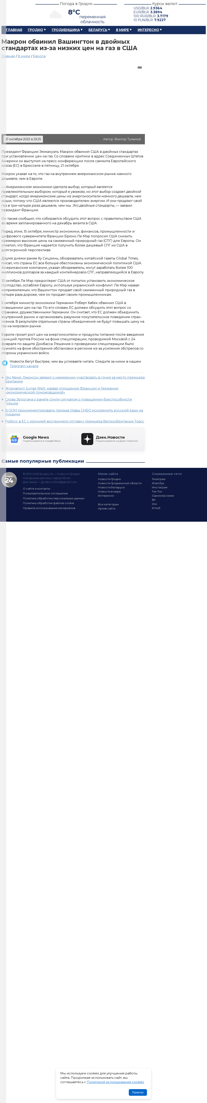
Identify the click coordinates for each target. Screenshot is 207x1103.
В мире (122, 30)
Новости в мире (109, 491)
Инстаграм (159, 487)
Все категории (108, 504)
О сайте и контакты (36, 488)
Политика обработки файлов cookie (48, 503)
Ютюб (156, 508)
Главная (14, 30)
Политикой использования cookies (115, 1082)
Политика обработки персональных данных (53, 498)
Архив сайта (106, 508)
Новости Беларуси (111, 487)
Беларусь (98, 30)
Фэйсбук (158, 483)
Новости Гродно (109, 479)
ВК (154, 499)
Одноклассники (163, 495)
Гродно (35, 30)
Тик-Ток (157, 491)
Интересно (148, 30)
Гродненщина (66, 30)
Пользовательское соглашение (45, 493)
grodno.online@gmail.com (59, 482)
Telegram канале (24, 366)
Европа (39, 56)
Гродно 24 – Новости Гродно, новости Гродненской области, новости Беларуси (14, 13)
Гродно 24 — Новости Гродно (9, 480)
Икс (154, 504)
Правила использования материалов (49, 508)
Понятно (137, 1092)
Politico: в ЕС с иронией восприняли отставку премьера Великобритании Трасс (74, 421)
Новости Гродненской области (120, 483)
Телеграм (158, 479)
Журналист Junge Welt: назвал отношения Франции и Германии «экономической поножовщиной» (61, 390)
